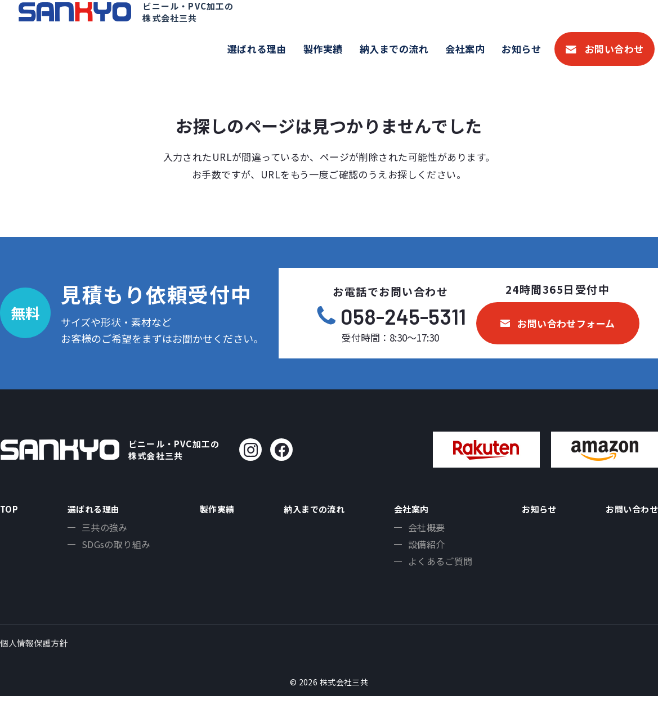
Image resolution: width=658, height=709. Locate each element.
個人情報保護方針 (34, 656)
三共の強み (101, 532)
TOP (10, 510)
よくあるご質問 (436, 569)
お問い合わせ (614, 49)
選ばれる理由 (257, 49)
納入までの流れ (394, 49)
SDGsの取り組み (112, 550)
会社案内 (465, 49)
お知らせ (521, 49)
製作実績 (323, 49)
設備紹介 (422, 550)
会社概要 (422, 532)
